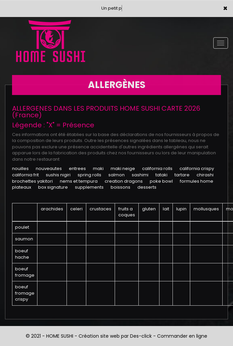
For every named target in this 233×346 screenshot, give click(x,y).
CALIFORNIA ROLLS (157, 168)
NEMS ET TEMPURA (79, 181)
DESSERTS (146, 187)
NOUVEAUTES (49, 168)
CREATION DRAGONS (124, 181)
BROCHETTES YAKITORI (32, 181)
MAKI (98, 168)
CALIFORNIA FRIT (25, 175)
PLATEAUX (21, 187)
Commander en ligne (182, 336)
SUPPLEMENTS (89, 187)
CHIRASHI (205, 175)
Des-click (141, 336)
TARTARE (182, 175)
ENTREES (77, 168)
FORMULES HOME (196, 181)
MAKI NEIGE (123, 168)
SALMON (116, 175)
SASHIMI (140, 175)
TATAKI (161, 175)
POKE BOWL (161, 181)
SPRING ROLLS (89, 175)
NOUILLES (20, 168)
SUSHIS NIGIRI (58, 175)
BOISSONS (120, 187)
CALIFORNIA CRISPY (197, 168)
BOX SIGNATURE (53, 187)
